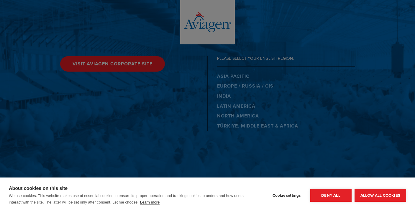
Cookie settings (287, 195)
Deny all (330, 195)
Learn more (150, 202)
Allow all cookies (380, 195)
